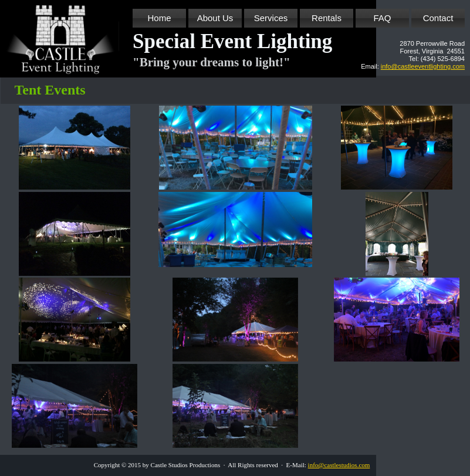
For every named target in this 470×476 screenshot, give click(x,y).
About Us (215, 18)
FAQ (382, 18)
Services (271, 18)
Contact (438, 18)
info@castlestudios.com (339, 464)
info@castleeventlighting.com (423, 66)
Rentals (326, 18)
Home (159, 18)
